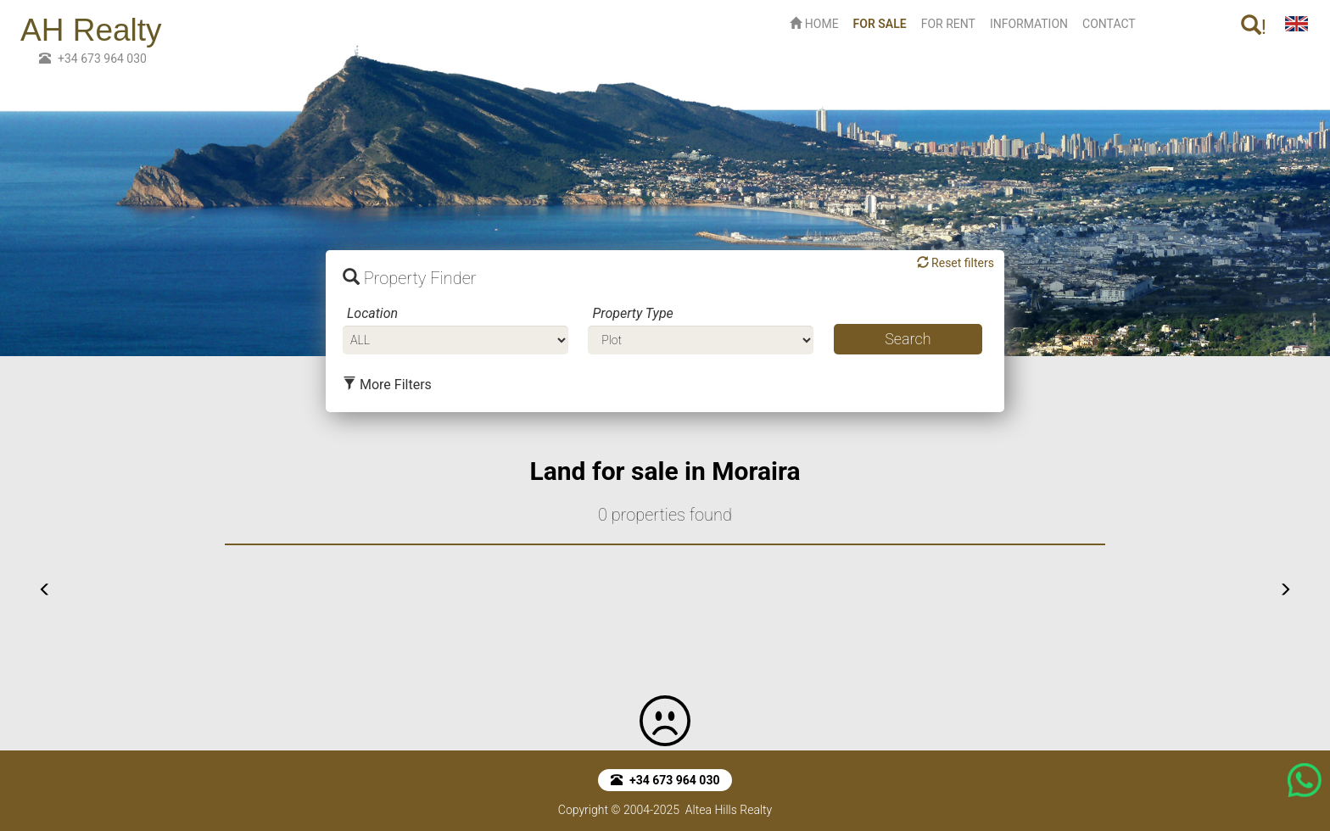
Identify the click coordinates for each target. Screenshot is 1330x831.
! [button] (1253, 26)
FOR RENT (948, 24)
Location (372, 313)
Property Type (632, 313)
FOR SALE (883, 22)
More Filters (387, 384)
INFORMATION (1029, 24)
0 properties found (665, 515)
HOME (814, 24)
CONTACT (1109, 24)
